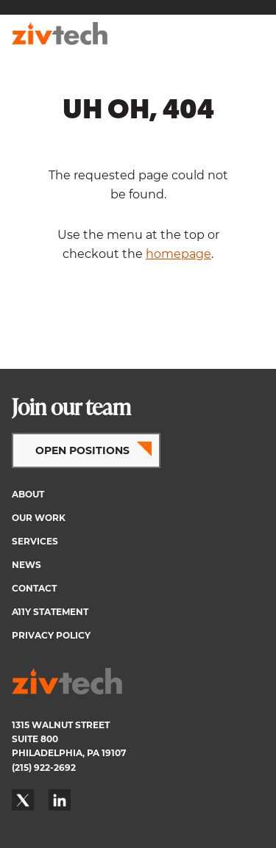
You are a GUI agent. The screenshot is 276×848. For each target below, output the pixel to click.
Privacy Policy (51, 635)
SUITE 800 (35, 738)
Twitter (23, 800)
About (28, 494)
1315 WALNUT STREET (61, 724)
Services (35, 541)
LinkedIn (60, 800)
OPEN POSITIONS (82, 450)
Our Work (39, 517)
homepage (178, 254)
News (26, 564)
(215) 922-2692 (44, 767)
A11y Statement (50, 611)
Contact (34, 588)
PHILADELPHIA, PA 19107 (69, 752)
